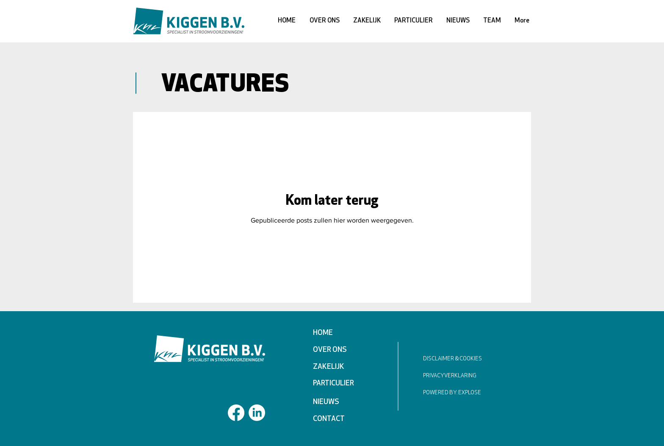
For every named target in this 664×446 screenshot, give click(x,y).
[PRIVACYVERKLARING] (455, 376)
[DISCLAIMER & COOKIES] (462, 359)
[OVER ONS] (343, 350)
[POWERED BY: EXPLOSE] (459, 393)
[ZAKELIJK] (343, 367)
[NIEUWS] (343, 402)
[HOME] (343, 333)
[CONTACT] (343, 419)
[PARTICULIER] (343, 383)
